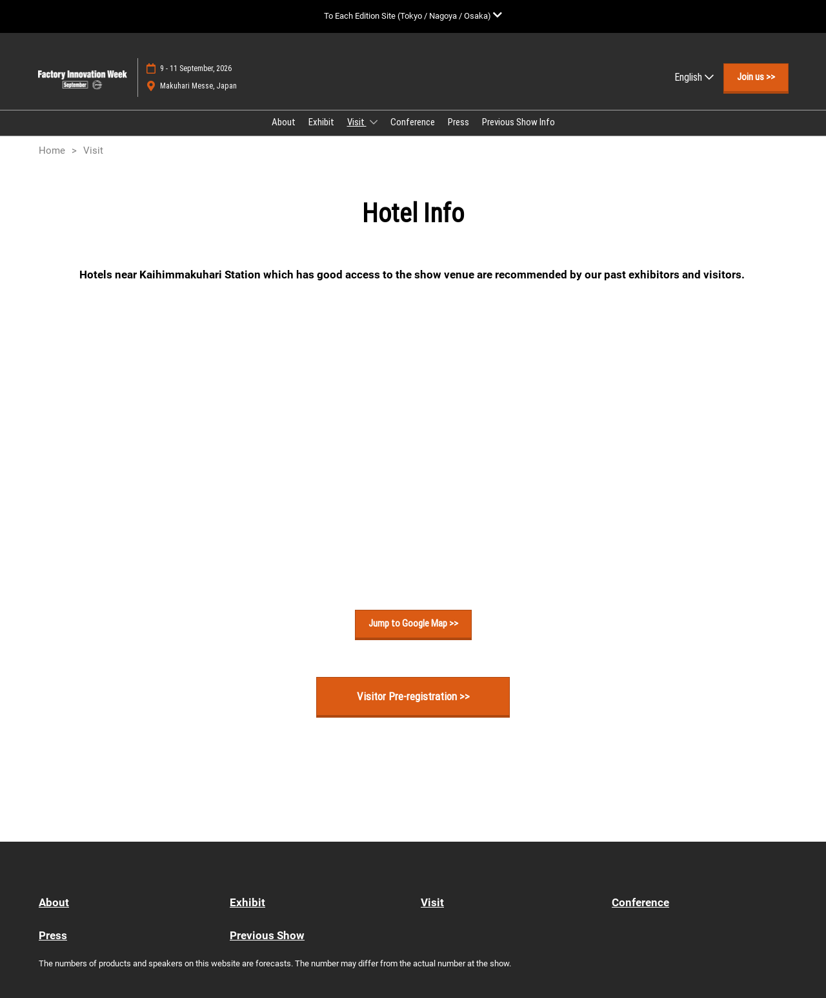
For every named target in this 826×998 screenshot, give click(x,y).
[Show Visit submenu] (374, 122)
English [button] (694, 77)
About (284, 122)
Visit (357, 122)
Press (458, 122)
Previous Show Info (518, 122)
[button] (756, 77)
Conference (412, 122)
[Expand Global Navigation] (413, 16)
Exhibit (321, 122)
